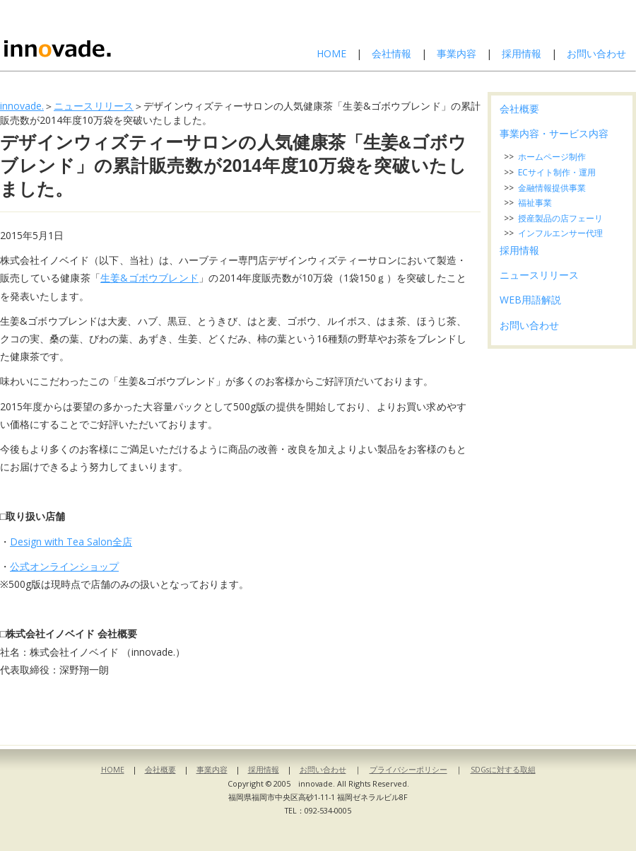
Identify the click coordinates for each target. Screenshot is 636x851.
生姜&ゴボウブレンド (149, 277)
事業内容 (456, 53)
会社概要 (519, 108)
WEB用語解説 (530, 299)
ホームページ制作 (552, 157)
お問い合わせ (596, 53)
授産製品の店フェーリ (560, 218)
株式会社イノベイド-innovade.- (94, 35)
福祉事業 (535, 203)
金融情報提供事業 (552, 188)
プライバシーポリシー (408, 769)
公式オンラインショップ (64, 566)
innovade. (22, 105)
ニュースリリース (94, 105)
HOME (331, 53)
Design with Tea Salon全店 (71, 541)
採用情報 (521, 53)
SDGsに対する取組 (503, 769)
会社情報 (391, 53)
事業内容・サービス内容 (554, 133)
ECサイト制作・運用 (557, 172)
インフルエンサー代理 (560, 233)
